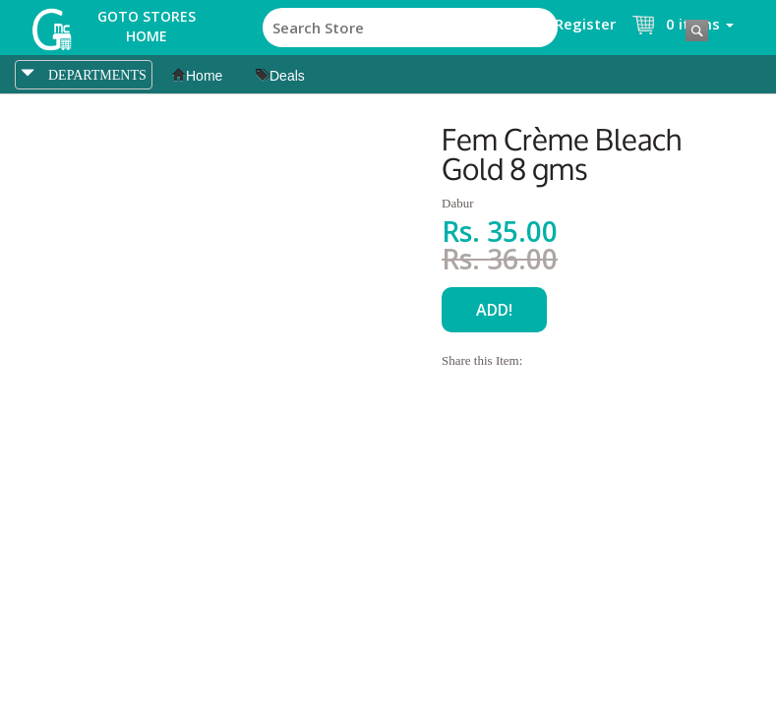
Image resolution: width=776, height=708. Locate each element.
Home (197, 76)
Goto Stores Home (146, 26)
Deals (280, 76)
